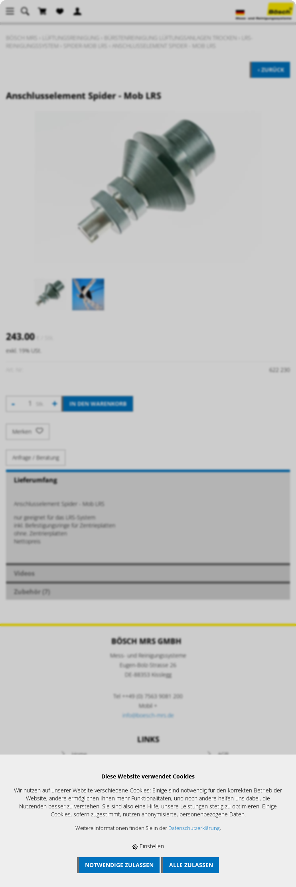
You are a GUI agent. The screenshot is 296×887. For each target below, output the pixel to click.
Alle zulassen (191, 865)
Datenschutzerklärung (194, 828)
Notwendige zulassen (119, 865)
